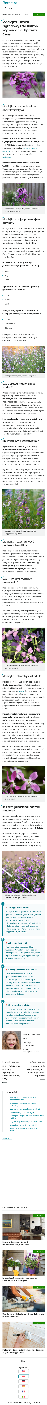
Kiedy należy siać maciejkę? (22, 1112)
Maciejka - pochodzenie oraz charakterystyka (23, 1099)
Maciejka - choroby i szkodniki (23, 1125)
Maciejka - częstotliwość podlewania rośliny (27, 1117)
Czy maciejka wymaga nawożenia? (26, 1122)
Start (23, 1361)
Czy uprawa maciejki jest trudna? (25, 1109)
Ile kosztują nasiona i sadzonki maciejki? (23, 1130)
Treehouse (7, 1139)
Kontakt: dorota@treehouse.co (31, 1051)
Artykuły (8, 8)
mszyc (21, 691)
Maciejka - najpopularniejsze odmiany (23, 1104)
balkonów (6, 157)
